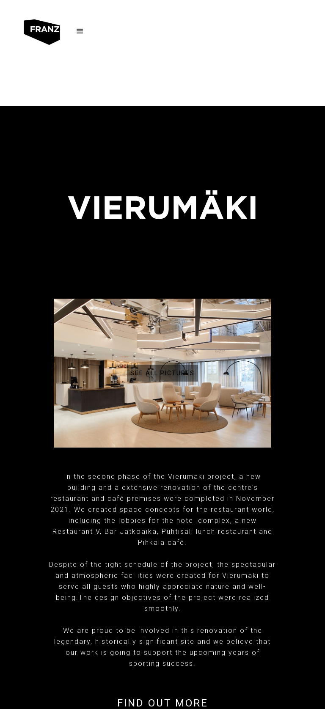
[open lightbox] (162, 373)
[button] (80, 32)
